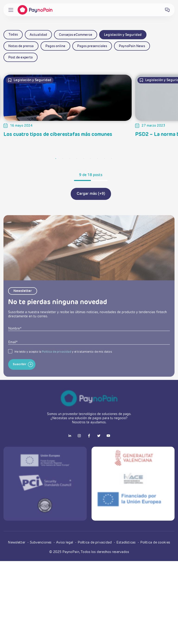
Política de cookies (155, 542)
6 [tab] (90, 158)
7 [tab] (97, 158)
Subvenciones (41, 542)
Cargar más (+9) (91, 194)
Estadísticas (126, 542)
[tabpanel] (67, 102)
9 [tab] (111, 158)
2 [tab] (62, 158)
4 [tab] (76, 158)
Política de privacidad (56, 364)
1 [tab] (56, 158)
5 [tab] (83, 158)
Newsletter (17, 542)
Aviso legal (65, 542)
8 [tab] (104, 158)
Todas (13, 34)
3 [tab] (69, 158)
